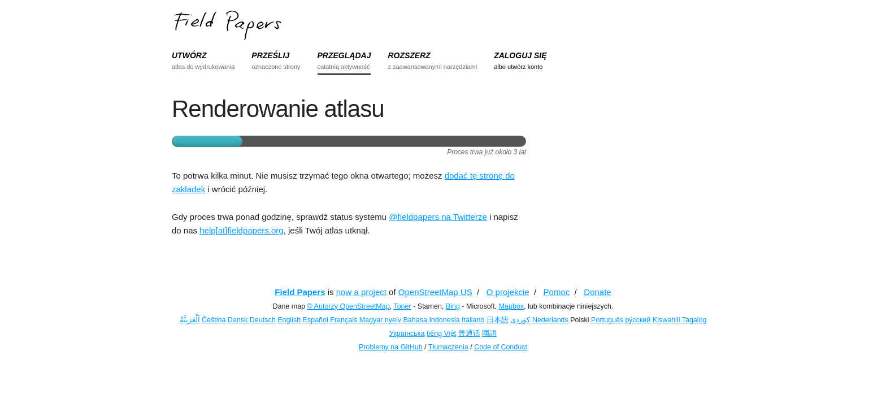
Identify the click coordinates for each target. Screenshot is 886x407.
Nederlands (550, 320)
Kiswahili (666, 320)
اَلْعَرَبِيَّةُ (190, 320)
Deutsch (263, 320)
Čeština (213, 320)
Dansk (237, 320)
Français (343, 320)
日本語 (498, 320)
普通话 (469, 333)
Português (607, 320)
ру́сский (638, 320)
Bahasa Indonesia (431, 320)
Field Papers (300, 292)
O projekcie (508, 292)
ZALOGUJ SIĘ (520, 55)
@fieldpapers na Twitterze (438, 217)
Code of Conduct (500, 347)
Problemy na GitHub (391, 347)
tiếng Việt (441, 333)
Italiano (473, 320)
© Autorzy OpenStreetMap (348, 306)
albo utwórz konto (518, 66)
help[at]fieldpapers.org (241, 230)
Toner (402, 306)
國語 (489, 333)
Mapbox (511, 306)
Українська (407, 333)
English (289, 320)
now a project (361, 292)
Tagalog (694, 320)
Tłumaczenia (448, 347)
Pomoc (557, 292)
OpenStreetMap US (435, 292)
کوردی (520, 320)
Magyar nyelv (380, 320)
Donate (597, 292)
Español (315, 320)
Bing (453, 306)
